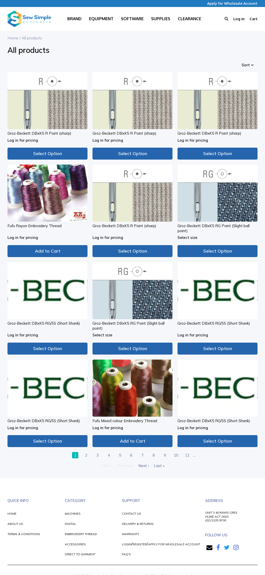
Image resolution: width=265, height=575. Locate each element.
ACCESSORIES (75, 544)
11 (187, 455)
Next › (143, 465)
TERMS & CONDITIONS (23, 534)
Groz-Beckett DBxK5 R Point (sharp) (39, 133)
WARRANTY (130, 534)
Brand (74, 18)
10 (176, 455)
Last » (159, 465)
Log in (239, 18)
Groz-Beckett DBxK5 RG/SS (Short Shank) (43, 323)
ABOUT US (15, 524)
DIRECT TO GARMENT (80, 554)
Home (12, 38)
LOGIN (126, 544)
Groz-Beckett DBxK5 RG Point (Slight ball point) (213, 228)
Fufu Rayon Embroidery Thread (34, 225)
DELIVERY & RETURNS (138, 524)
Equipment (101, 18)
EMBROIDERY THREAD (81, 534)
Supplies (160, 18)
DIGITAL (70, 524)
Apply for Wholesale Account (232, 3)
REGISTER (140, 544)
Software (132, 18)
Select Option (47, 153)
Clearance (189, 18)
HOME (11, 513)
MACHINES (73, 513)
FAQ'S (126, 554)
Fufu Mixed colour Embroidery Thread (124, 420)
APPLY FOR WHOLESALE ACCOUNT (174, 544)
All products (32, 38)
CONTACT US (131, 513)
